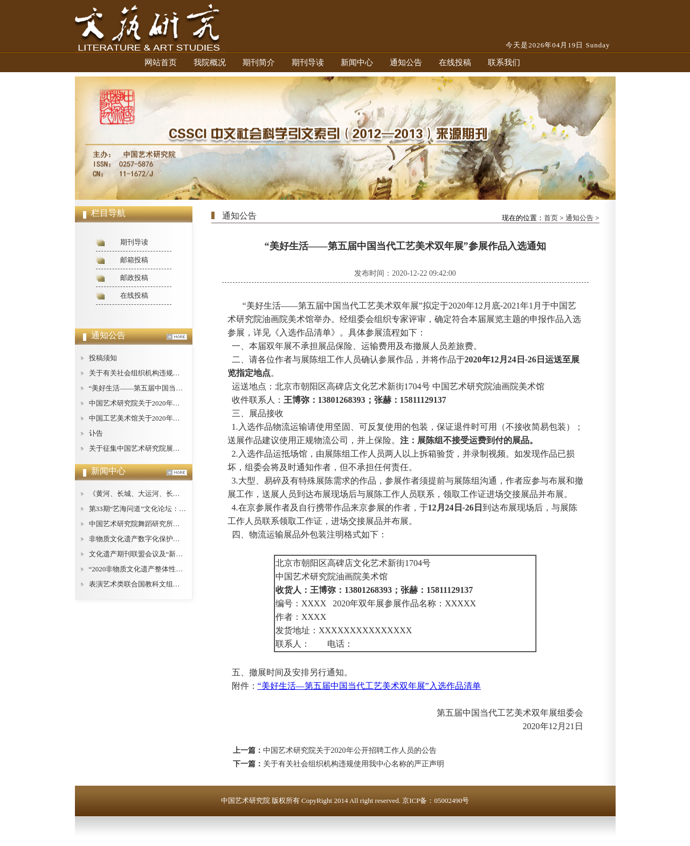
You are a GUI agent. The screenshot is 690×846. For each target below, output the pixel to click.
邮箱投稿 (134, 260)
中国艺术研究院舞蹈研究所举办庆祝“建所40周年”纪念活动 (180, 524)
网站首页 (160, 62)
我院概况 (210, 62)
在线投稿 (455, 62)
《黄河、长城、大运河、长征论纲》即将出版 (159, 494)
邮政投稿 (134, 278)
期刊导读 (308, 62)
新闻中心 (357, 62)
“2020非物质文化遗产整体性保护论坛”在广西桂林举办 (173, 569)
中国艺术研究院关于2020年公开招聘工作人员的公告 (169, 403)
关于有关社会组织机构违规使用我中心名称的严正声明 (173, 373)
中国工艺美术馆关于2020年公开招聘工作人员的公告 (169, 418)
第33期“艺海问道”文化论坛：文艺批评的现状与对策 (169, 509)
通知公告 (406, 62)
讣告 (96, 433)
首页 (551, 218)
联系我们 (504, 62)
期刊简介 (259, 62)
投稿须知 (103, 358)
